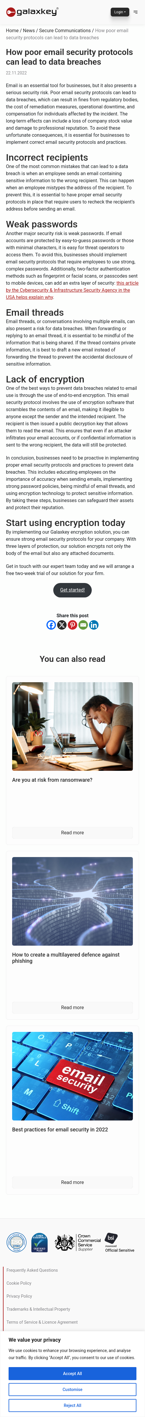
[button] (135, 12)
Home (12, 30)
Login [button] (118, 12)
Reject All (72, 1405)
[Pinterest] (72, 625)
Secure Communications (65, 30)
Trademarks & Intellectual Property (38, 1309)
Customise (72, 1389)
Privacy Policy (19, 1296)
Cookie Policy (19, 1283)
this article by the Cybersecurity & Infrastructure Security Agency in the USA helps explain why (72, 290)
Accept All (72, 1373)
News (29, 30)
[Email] (83, 625)
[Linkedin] (94, 625)
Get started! (72, 590)
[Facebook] (51, 625)
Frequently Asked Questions (32, 1270)
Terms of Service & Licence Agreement (42, 1322)
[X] (62, 625)
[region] (72, 1374)
